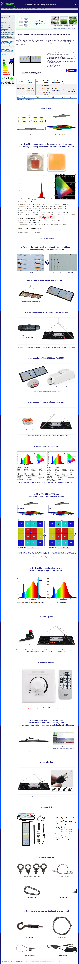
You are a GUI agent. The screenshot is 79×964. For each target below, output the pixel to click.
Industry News (5, 49)
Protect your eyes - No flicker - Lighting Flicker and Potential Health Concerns (7, 52)
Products (17, 961)
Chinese (70, 4)
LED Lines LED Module (7, 27)
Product (8, 14)
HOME (4, 8)
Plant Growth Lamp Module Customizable (6, 37)
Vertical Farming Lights (7, 45)
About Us (6, 961)
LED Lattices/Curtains (6, 24)
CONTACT (42, 8)
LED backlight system (6, 16)
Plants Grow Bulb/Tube (7, 34)
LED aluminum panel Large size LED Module (8, 18)
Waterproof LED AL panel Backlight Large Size (7, 42)
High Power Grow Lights (7, 32)
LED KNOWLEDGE (34, 8)
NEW (15, 8)
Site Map (12, 961)
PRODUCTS (10, 8)
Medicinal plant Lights (7, 43)
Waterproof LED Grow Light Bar (6, 30)
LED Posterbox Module (7, 25)
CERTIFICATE (21, 8)
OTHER (27, 8)
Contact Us (23, 961)
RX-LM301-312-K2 (71, 70)
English (75, 4)
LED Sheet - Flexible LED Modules (7, 21)
